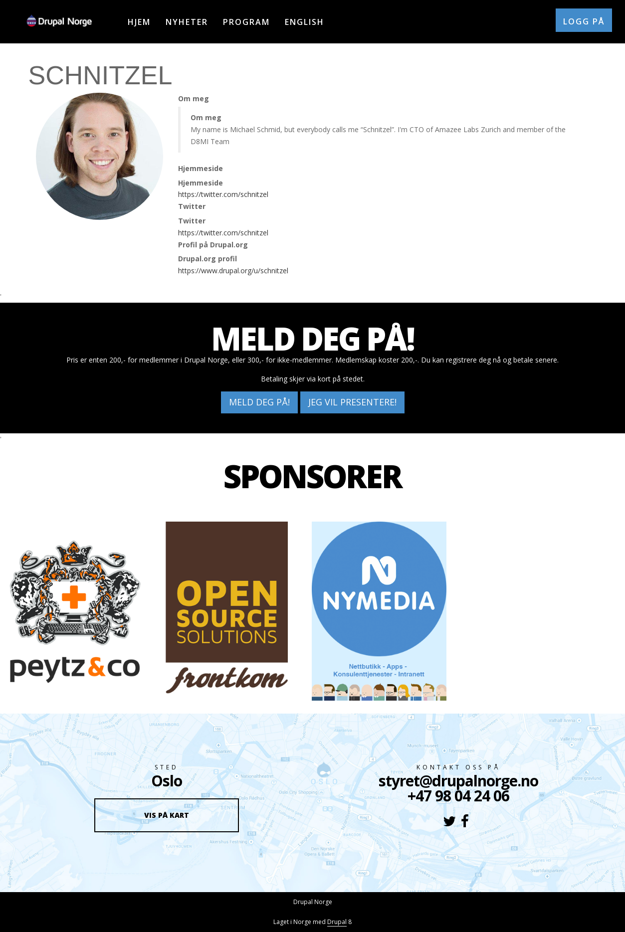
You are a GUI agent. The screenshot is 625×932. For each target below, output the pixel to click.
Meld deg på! (259, 402)
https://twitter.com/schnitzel (223, 194)
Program (246, 21)
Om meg (193, 98)
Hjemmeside (200, 168)
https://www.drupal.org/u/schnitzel (233, 270)
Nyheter (187, 21)
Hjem (139, 21)
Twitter (192, 206)
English (304, 21)
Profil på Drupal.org (213, 244)
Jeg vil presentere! (352, 402)
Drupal (337, 922)
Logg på (584, 21)
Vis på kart (166, 815)
